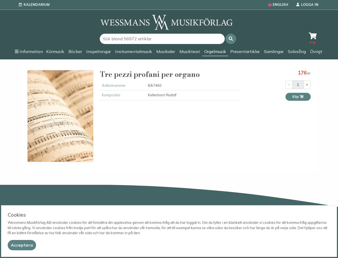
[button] (231, 39)
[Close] (22, 245)
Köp (298, 97)
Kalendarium (37, 4)
